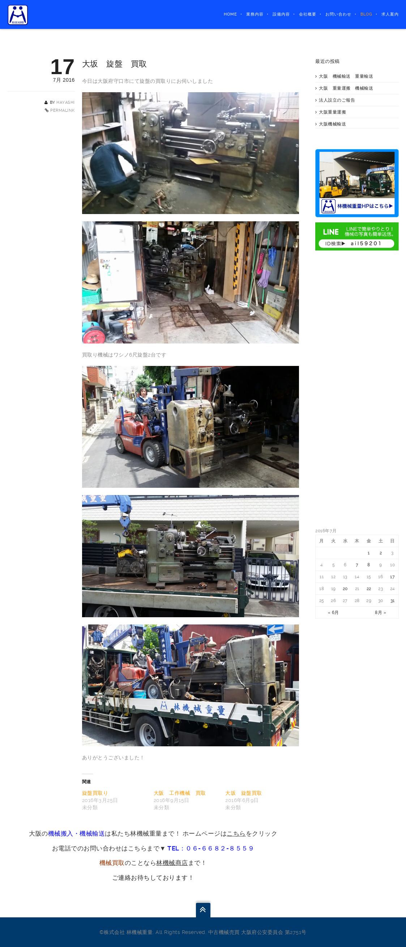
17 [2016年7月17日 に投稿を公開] (392, 576)
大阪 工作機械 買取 (180, 793)
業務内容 (255, 14)
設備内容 (281, 14)
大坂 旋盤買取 (243, 793)
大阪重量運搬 (332, 112)
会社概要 (307, 14)
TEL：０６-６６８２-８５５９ (210, 848)
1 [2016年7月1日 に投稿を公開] (369, 552)
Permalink (62, 110)
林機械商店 (172, 862)
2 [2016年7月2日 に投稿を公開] (381, 552)
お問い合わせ (338, 14)
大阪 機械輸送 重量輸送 (346, 76)
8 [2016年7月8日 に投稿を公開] (368, 564)
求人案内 (390, 14)
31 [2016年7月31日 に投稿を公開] (392, 600)
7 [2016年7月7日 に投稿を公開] (357, 564)
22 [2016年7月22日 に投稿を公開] (369, 588)
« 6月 (333, 612)
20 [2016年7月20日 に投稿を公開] (345, 588)
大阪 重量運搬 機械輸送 (346, 88)
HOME (230, 14)
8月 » (380, 612)
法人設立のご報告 (337, 100)
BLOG (366, 14)
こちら (236, 833)
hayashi (65, 102)
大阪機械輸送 (332, 124)
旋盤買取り (95, 793)
